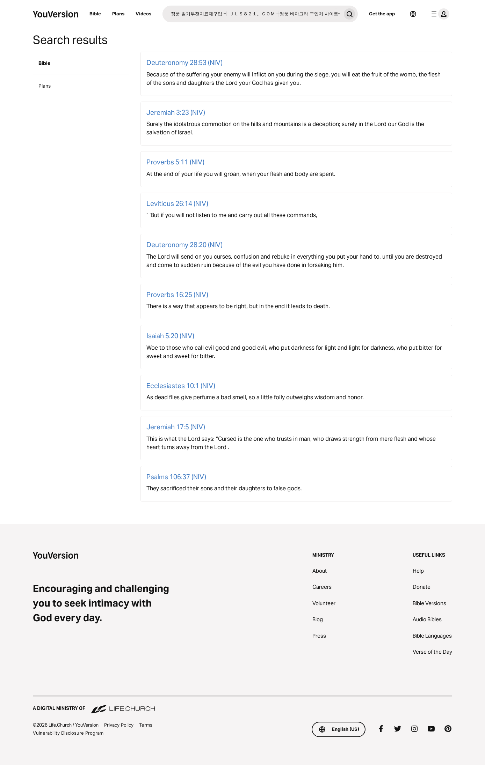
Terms (145, 725)
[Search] (251, 14)
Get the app (382, 13)
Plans (118, 13)
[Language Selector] (413, 14)
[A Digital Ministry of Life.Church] (242, 705)
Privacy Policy (118, 725)
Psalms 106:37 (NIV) (176, 477)
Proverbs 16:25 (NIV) (177, 294)
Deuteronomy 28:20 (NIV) (184, 244)
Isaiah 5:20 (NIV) (170, 336)
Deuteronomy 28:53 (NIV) (184, 62)
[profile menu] (439, 14)
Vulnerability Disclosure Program (68, 733)
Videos (143, 13)
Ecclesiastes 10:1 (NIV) (180, 385)
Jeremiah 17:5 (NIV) (175, 427)
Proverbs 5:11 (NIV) (175, 162)
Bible (95, 13)
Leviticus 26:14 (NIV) (177, 203)
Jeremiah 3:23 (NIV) (175, 112)
